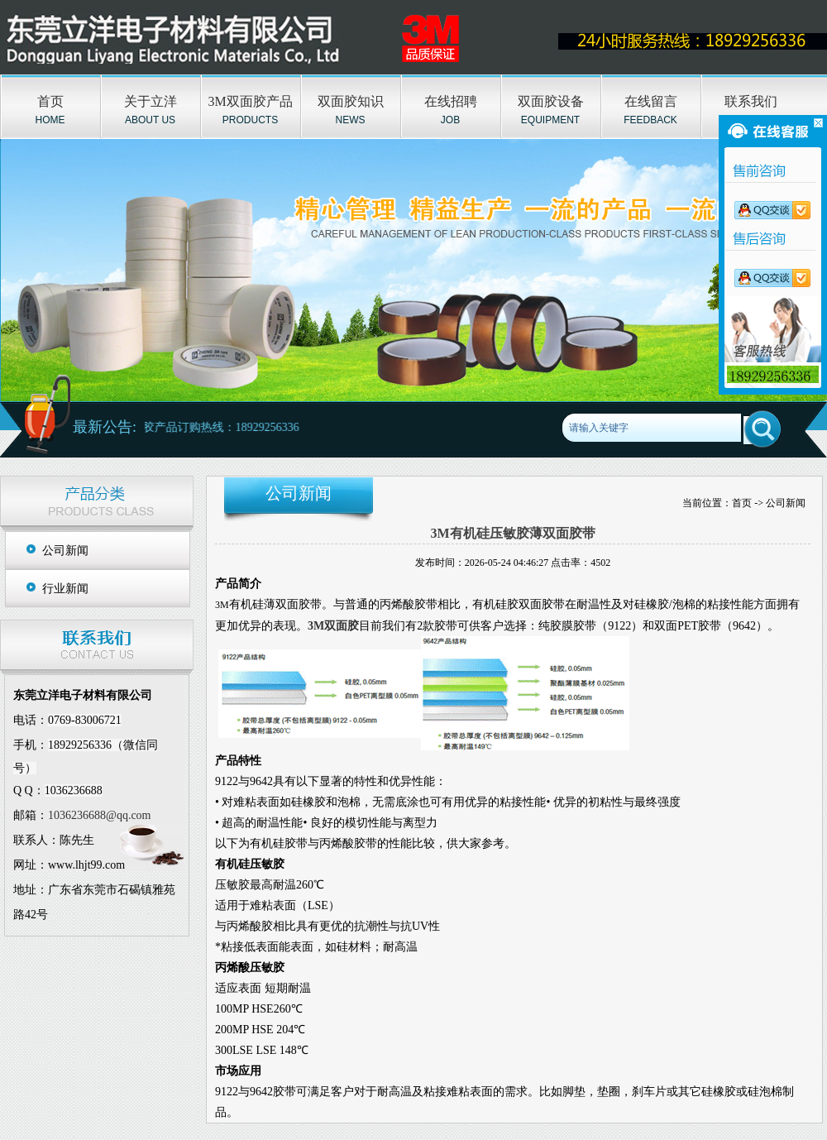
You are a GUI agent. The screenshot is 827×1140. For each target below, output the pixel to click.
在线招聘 (450, 101)
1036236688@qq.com (99, 815)
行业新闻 (65, 588)
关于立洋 (150, 101)
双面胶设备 (551, 101)
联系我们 (750, 101)
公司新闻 (65, 550)
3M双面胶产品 (250, 101)
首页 (50, 101)
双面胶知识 (351, 101)
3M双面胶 (333, 626)
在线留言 (650, 101)
